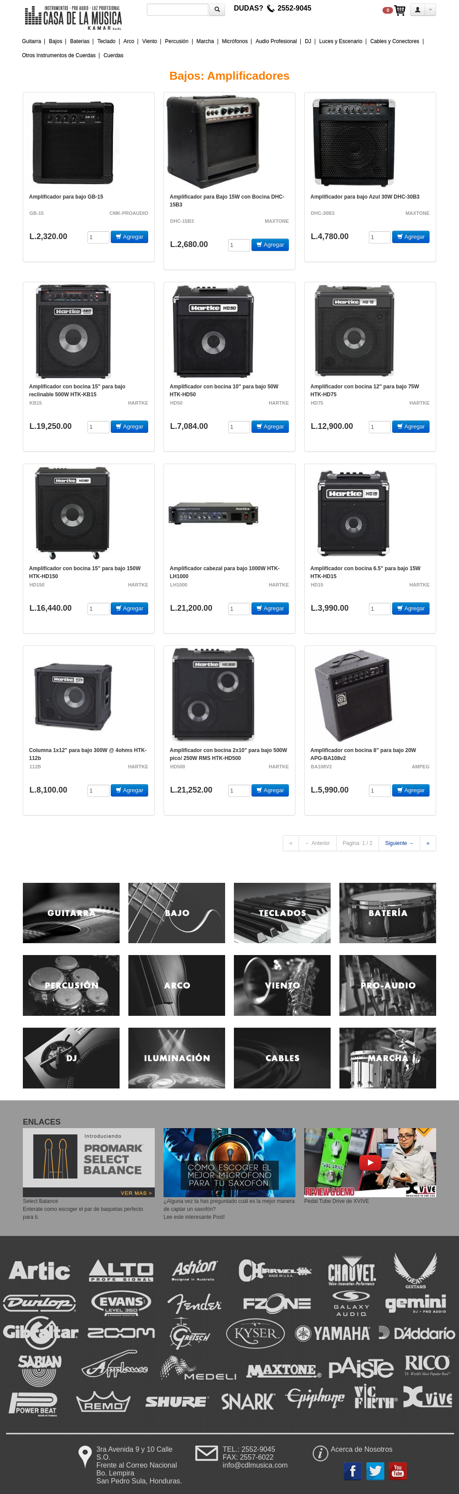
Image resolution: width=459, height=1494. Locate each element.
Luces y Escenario (340, 41)
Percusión (176, 41)
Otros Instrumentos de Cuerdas (58, 55)
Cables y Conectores (394, 41)
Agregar (129, 236)
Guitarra (31, 41)
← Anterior (317, 843)
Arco (129, 41)
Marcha (205, 41)
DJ (308, 41)
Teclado (106, 41)
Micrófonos (235, 41)
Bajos (55, 41)
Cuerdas (113, 55)
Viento (149, 41)
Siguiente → (399, 843)
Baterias (79, 41)
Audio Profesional (276, 41)
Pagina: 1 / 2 (357, 843)
